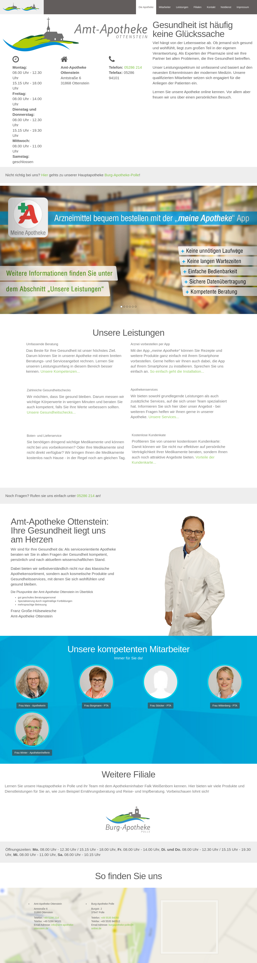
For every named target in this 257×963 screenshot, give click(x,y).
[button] (19, 250)
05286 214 (132, 67)
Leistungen (182, 7)
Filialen (197, 7)
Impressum (243, 7)
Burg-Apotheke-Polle (122, 175)
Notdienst (226, 7)
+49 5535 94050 (110, 917)
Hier (44, 175)
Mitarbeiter (165, 7)
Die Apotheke (146, 7)
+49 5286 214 (51, 917)
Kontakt (211, 7)
